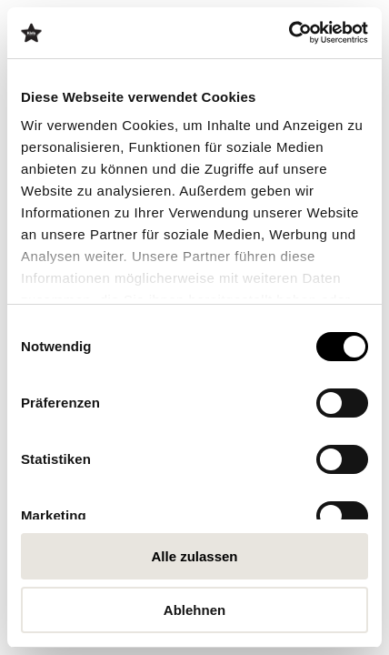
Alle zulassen (194, 556)
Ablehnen (194, 610)
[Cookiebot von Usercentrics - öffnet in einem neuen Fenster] (288, 33)
